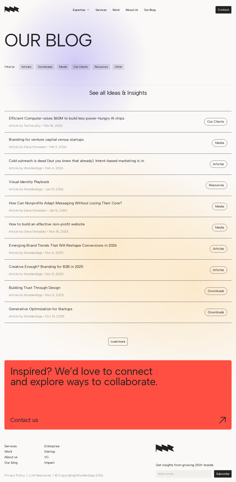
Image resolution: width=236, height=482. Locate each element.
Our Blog (150, 10)
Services (101, 10)
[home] (12, 9)
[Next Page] (117, 341)
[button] (81, 10)
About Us (132, 10)
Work (116, 10)
